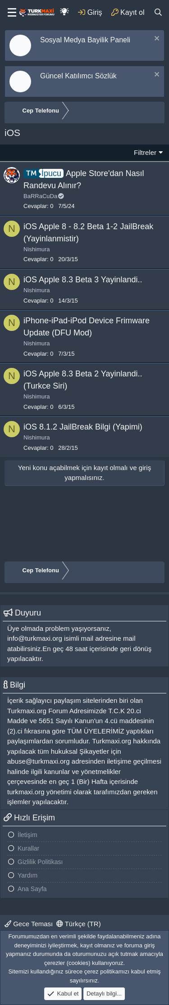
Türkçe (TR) (78, 924)
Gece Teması (29, 924)
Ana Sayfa (32, 888)
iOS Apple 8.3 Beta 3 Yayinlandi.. (82, 279)
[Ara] (158, 12)
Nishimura (36, 249)
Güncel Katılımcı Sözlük (78, 76)
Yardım (27, 875)
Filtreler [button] (145, 152)
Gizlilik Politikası (40, 861)
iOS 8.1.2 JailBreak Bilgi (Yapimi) (82, 426)
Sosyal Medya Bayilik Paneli (85, 40)
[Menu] (9, 12)
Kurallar (28, 848)
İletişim (27, 834)
